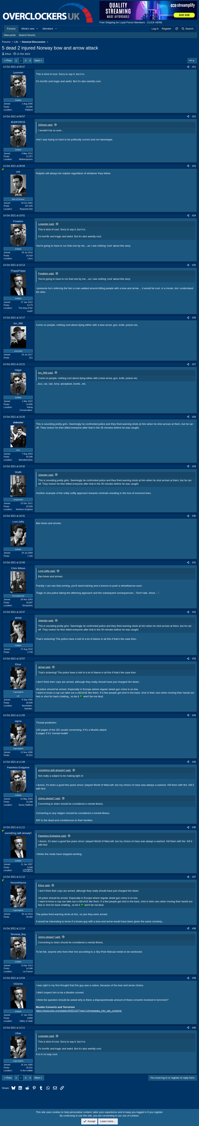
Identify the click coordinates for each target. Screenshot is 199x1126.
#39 (194, 978)
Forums (11, 28)
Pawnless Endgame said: (52, 835)
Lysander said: (46, 224)
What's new (27, 28)
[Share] (188, 67)
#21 (194, 66)
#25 (194, 265)
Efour (8, 53)
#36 (194, 827)
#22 (194, 116)
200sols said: (45, 124)
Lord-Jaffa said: (46, 571)
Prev (9, 60)
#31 (194, 562)
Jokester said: (46, 474)
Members (48, 28)
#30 (194, 516)
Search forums (27, 35)
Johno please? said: (49, 798)
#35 (194, 762)
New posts (10, 35)
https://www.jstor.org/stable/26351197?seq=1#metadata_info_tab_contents (79, 1010)
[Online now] (3, 170)
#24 (194, 215)
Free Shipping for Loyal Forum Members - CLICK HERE (131, 22)
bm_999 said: (45, 372)
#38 (194, 928)
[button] (37, 28)
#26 (194, 317)
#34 (194, 715)
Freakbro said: (46, 273)
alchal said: (44, 667)
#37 (194, 877)
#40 (194, 1027)
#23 (194, 166)
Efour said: (44, 885)
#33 (194, 658)
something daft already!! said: (54, 770)
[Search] (187, 28)
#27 (194, 364)
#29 (194, 466)
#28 (194, 417)
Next (37, 60)
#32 (194, 612)
